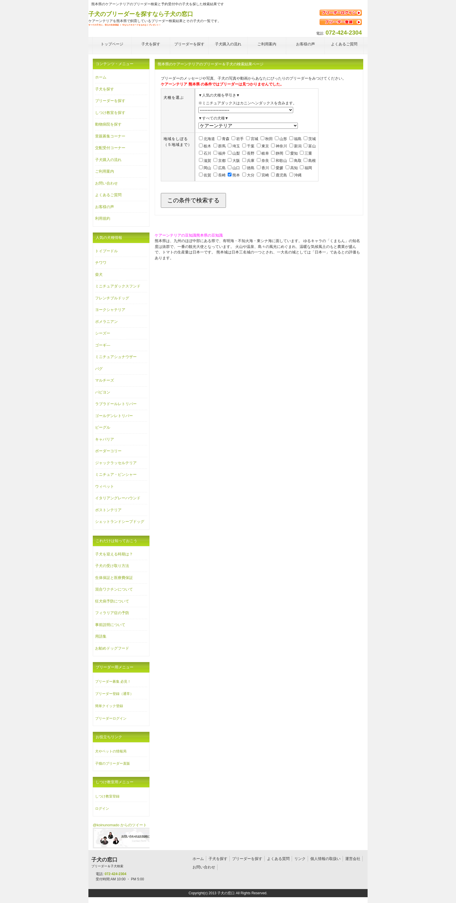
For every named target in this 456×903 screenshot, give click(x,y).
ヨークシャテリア (110, 309)
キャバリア (104, 439)
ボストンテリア (108, 510)
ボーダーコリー (108, 451)
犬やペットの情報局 (111, 751)
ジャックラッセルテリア (116, 463)
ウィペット (104, 486)
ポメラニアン (106, 321)
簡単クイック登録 (109, 706)
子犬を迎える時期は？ (114, 554)
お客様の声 (104, 207)
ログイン (102, 809)
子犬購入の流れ (108, 160)
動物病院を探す (108, 124)
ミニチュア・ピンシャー (116, 474)
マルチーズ (104, 380)
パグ (99, 368)
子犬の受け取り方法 (112, 566)
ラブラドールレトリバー (116, 404)
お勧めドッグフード (112, 648)
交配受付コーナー (110, 148)
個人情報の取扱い (325, 858)
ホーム (100, 77)
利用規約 (102, 218)
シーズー (102, 333)
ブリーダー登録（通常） (114, 694)
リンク (300, 858)
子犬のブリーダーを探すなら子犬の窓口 (140, 14)
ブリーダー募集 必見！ (113, 682)
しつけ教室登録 (107, 796)
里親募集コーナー (110, 136)
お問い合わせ (106, 183)
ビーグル (102, 427)
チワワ (100, 262)
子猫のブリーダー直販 (112, 763)
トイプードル (106, 251)
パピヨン (102, 392)
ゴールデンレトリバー (114, 416)
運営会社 (352, 858)
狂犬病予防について (112, 601)
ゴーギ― (102, 345)
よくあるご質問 (108, 195)
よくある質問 (278, 858)
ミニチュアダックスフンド (117, 286)
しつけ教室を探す (110, 112)
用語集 (100, 636)
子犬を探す (104, 89)
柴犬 (99, 274)
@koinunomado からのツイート (120, 825)
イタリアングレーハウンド (117, 498)
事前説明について (110, 625)
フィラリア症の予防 (112, 613)
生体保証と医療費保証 (114, 577)
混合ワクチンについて (114, 589)
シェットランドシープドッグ (119, 521)
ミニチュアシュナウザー (116, 357)
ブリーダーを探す (110, 101)
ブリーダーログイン (111, 718)
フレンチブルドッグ (112, 298)
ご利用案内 (104, 171)
